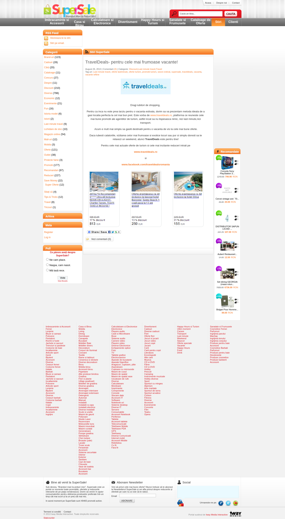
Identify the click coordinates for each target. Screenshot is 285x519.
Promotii (48, 165)
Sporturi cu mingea (153, 383)
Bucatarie (83, 471)
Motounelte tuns (86, 424)
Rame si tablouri (86, 357)
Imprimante (116, 388)
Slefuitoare (84, 436)
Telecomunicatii (118, 424)
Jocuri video (150, 341)
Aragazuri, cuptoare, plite (123, 364)
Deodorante (215, 355)
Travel (159, 69)
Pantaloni (50, 338)
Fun (46, 108)
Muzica (147, 360)
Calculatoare (117, 383)
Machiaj (214, 336)
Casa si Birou (79, 23)
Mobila (47, 144)
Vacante (181, 345)
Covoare (83, 352)
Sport (146, 381)
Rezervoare (84, 421)
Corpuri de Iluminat (88, 350)
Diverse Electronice (120, 345)
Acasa (208, 3)
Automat (83, 398)
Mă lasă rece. (57, 270)
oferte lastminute (120, 72)
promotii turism (149, 72)
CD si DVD (149, 362)
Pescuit (147, 371)
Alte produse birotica (88, 374)
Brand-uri (49, 57)
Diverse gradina (86, 386)
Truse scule (84, 445)
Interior (82, 455)
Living (81, 331)
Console (115, 393)
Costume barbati (54, 400)
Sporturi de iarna (152, 390)
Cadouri (48, 62)
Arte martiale (150, 388)
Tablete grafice (118, 355)
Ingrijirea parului (217, 333)
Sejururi (181, 341)
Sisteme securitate (87, 452)
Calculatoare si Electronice (102, 21)
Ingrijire (49, 414)
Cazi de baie (85, 462)
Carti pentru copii (152, 350)
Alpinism (148, 386)
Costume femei (53, 367)
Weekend (181, 338)
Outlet (47, 154)
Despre (48, 82)
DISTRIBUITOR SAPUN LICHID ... (227, 227)
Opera (147, 414)
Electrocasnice (118, 357)
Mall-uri (48, 139)
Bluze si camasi (53, 333)
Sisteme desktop (119, 405)
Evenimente (50, 103)
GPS (113, 431)
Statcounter (49, 518)
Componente (117, 390)
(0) (115, 69)
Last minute (182, 336)
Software (115, 400)
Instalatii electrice (87, 407)
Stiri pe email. (57, 43)
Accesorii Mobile (119, 440)
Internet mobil (118, 438)
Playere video (118, 343)
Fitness (147, 398)
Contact (236, 3)
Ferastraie (83, 447)
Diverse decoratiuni (88, 362)
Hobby (147, 369)
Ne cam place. (57, 259)
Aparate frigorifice (119, 362)
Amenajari (83, 388)
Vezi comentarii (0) (101, 239)
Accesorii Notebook (120, 414)
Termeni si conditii (52, 511)
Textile (82, 355)
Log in (47, 237)
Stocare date (117, 395)
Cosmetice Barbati (219, 348)
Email (114, 496)
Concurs (48, 77)
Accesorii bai (85, 469)
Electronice (116, 329)
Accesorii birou (86, 369)
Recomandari (51, 170)
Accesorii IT (117, 398)
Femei (49, 329)
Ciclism (147, 395)
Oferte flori (149, 336)
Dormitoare (84, 336)
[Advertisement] (150, 42)
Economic (49, 98)
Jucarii (147, 345)
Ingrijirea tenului (217, 338)
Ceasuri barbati (53, 398)
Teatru (147, 412)
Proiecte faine (51, 160)
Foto (113, 350)
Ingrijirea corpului (218, 341)
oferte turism (135, 72)
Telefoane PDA (118, 428)
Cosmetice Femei (218, 329)
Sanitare (83, 459)
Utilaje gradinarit (86, 381)
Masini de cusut (118, 371)
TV (112, 352)
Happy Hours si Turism (152, 21)
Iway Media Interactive (217, 514)
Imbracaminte (52, 407)
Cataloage (49, 72)
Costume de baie (54, 348)
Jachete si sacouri (54, 343)
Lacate (82, 443)
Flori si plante (85, 379)
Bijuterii (49, 357)
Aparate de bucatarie (121, 360)
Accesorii (50, 360)
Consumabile (117, 412)
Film (146, 409)
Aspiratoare (117, 367)
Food (179, 350)
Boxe (113, 336)
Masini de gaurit (86, 414)
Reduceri (49, 175)
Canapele (83, 338)
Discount (133, 69)
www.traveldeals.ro (161, 115)
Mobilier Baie (85, 343)
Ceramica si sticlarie (88, 360)
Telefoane (116, 433)
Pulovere (50, 336)
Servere (115, 409)
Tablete (114, 419)
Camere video (118, 341)
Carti (146, 348)
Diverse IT (116, 407)
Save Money (50, 180)
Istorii (47, 118)
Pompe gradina (86, 433)
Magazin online (52, 134)
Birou (81, 364)
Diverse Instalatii (87, 409)
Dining (82, 333)
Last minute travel (146, 69)
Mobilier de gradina (88, 383)
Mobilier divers (86, 345)
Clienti (233, 22)
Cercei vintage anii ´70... (227, 199)
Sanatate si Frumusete (177, 21)
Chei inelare (84, 438)
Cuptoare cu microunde (122, 369)
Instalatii (82, 402)
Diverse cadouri (151, 331)
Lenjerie (49, 331)
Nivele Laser (85, 419)
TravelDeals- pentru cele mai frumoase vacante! (131, 62)
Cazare (180, 331)
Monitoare (116, 386)
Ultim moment (184, 329)
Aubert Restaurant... (227, 254)
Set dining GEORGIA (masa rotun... (227, 283)
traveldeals (187, 72)
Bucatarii (83, 341)
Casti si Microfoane (120, 333)
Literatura (148, 352)
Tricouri (48, 207)
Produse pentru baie (220, 343)
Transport (181, 333)
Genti (48, 355)
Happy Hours (183, 348)
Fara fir (114, 447)
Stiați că (48, 191)
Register (48, 232)
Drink (179, 352)
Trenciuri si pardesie (55, 345)
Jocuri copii (149, 343)
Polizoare (83, 417)
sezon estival (164, 72)
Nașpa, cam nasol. (60, 265)
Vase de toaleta (86, 466)
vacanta (198, 72)
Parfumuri (214, 331)
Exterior (82, 457)
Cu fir (114, 445)
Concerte (148, 407)
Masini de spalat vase (121, 376)
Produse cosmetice (219, 357)
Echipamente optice (121, 348)
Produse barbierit (218, 360)
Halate (49, 369)
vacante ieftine (92, 74)
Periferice (116, 417)
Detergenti (84, 395)
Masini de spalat (119, 374)
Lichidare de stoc (53, 129)
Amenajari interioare (88, 390)
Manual (82, 400)
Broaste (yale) (85, 440)
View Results (62, 281)
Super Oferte (52, 184)
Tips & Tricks (51, 197)
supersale (176, 72)
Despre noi (221, 3)
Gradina (82, 376)
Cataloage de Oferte (201, 21)
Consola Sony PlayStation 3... (227, 172)
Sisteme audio (118, 338)
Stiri (218, 22)
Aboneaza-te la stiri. (60, 38)
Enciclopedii (150, 355)
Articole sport (52, 352)
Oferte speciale (184, 343)
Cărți (46, 67)
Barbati (49, 371)
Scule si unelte (86, 412)
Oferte (47, 149)
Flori (146, 333)
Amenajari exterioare (89, 393)
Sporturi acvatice (152, 393)
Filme (147, 364)
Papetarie (83, 371)
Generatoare (85, 431)
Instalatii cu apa (86, 405)
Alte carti (148, 357)
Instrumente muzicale (154, 376)
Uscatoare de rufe (120, 379)
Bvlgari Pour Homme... (227, 309)
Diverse (48, 93)
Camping (148, 374)
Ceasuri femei (52, 364)
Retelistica (116, 443)
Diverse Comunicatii (121, 436)
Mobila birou (84, 367)
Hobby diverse (151, 379)
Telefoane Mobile (119, 426)
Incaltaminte (51, 350)
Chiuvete (83, 464)
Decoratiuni (84, 348)
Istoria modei (51, 113)
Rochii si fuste (52, 341)
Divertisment (127, 22)
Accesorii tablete (119, 421)
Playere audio (118, 331)
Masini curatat (85, 428)
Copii (48, 405)
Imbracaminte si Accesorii (57, 21)
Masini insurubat (86, 426)
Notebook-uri (117, 402)
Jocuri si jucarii (151, 338)
